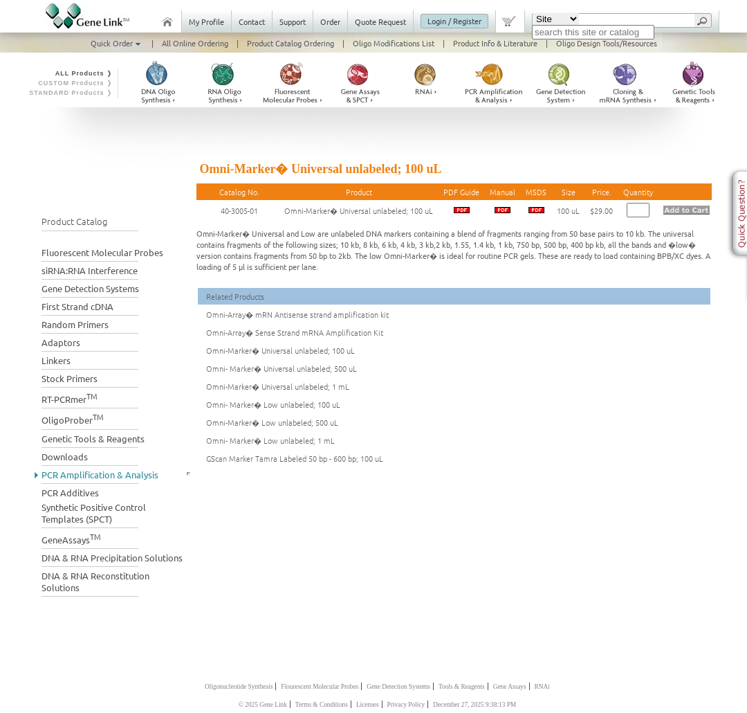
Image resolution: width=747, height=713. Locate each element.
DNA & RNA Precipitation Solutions (112, 557)
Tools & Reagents (462, 686)
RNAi (542, 686)
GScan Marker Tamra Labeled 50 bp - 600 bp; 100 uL (294, 458)
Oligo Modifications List (393, 42)
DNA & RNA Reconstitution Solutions (95, 581)
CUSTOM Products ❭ (75, 83)
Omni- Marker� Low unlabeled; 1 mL (270, 440)
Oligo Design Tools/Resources (606, 42)
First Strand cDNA (77, 306)
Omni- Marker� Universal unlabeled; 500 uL (281, 368)
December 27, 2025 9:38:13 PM (474, 704)
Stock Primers (70, 378)
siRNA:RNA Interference (90, 270)
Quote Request (380, 21)
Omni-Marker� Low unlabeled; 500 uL (272, 422)
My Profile (206, 21)
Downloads (65, 456)
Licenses (367, 704)
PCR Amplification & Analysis (100, 474)
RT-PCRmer (70, 397)
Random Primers (75, 324)
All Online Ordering (195, 42)
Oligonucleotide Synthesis (239, 686)
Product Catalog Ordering (290, 42)
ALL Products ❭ (84, 73)
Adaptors (61, 342)
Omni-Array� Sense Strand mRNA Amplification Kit (294, 332)
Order (330, 21)
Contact (252, 21)
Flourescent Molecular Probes (319, 686)
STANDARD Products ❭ (71, 92)
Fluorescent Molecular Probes (102, 252)
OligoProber (73, 418)
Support (292, 21)
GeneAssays (71, 538)
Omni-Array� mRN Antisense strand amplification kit (297, 314)
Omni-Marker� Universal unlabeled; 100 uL (358, 210)
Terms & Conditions (321, 704)
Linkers (56, 360)
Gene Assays (509, 686)
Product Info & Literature (495, 42)
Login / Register (454, 20)
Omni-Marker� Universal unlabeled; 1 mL (277, 386)
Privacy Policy (406, 704)
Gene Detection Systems (90, 288)
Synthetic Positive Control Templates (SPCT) (94, 513)
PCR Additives (70, 492)
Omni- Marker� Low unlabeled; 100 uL (273, 404)
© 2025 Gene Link (263, 704)
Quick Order (117, 42)
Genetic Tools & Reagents (93, 438)
